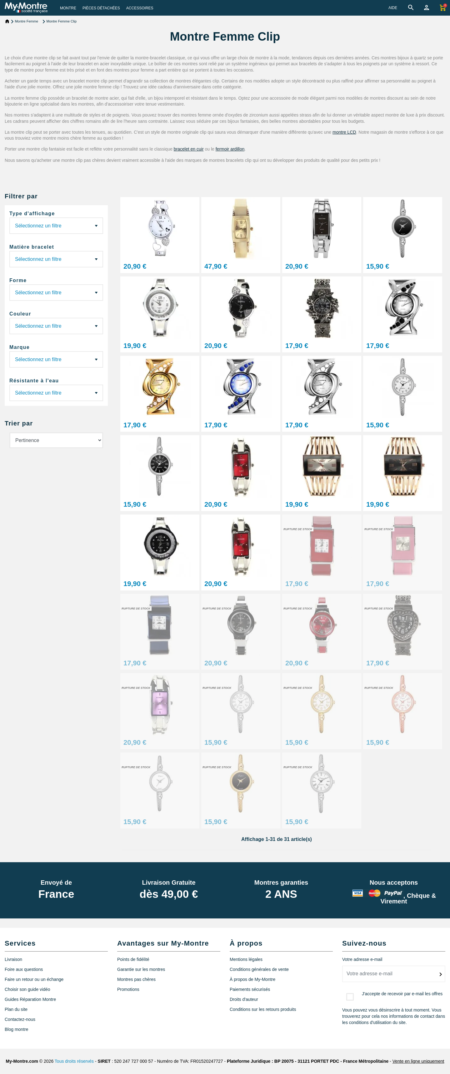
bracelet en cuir (189, 149)
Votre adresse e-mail (362, 959)
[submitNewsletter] (440, 974)
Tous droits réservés (74, 1061)
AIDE (392, 8)
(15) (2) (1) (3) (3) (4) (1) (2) (56, 326)
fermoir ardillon (230, 149)
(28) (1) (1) (56, 259)
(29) (56, 225)
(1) (56, 359)
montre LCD (344, 132)
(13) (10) (56, 292)
